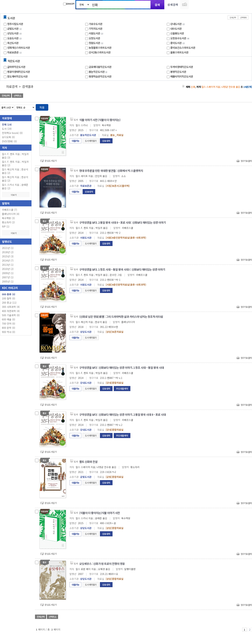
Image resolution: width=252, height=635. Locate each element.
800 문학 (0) (8, 327)
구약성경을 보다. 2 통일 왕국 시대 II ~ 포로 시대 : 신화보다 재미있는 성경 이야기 (122, 222)
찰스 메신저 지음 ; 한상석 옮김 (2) (15, 171)
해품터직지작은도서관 (181, 76)
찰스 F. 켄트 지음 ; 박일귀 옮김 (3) (15, 155)
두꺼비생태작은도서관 (181, 67)
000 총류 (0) (8, 294)
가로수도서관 (95, 24)
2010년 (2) (8, 269)
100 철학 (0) (8, 298)
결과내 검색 (68, 3)
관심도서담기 (51, 160)
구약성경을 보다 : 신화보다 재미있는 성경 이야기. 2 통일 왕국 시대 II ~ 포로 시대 (122, 414)
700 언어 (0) (8, 323)
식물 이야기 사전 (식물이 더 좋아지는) (99, 120)
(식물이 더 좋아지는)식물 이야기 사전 (99, 513)
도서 (7, 128)
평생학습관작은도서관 (100, 76)
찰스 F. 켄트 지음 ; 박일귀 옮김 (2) (15, 163)
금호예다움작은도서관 (100, 67)
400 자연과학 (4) (11, 311)
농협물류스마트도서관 (100, 47)
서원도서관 (94, 33)
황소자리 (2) (8, 222)
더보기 (16, 194)
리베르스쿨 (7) (9, 209)
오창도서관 (94, 38)
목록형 (247, 107)
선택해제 (243, 17)
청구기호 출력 (246, 161)
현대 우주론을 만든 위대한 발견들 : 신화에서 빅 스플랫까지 (111, 170)
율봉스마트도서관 (179, 52)
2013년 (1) (8, 264)
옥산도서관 (13, 43)
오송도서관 (13, 38)
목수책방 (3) (8, 218)
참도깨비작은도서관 (17, 76)
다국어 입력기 (184, 4)
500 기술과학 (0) (11, 315)
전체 (7, 124)
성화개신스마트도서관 (18, 47)
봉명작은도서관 (178, 72)
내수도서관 (176, 28)
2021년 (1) (8, 248)
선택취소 (17, 95)
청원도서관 (94, 43)
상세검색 (172, 4)
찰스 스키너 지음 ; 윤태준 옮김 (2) (15, 186)
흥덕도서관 (176, 43)
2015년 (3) (8, 256)
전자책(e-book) (12, 133)
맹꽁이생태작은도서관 (18, 72)
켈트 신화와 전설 (88, 462)
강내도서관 (176, 24)
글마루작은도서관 (16, 67)
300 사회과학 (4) (11, 307)
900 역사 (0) (8, 332)
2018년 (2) (8, 252)
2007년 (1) (8, 277)
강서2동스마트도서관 (100, 52)
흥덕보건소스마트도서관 (182, 47)
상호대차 (106, 140)
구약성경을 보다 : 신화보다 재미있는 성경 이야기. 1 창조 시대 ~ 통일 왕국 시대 (121, 367)
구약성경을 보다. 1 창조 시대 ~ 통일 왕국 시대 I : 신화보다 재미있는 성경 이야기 (122, 269)
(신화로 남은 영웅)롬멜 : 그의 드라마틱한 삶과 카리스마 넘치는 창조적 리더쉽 (121, 316)
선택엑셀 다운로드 (239, 96)
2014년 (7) (8, 260)
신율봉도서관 (177, 33)
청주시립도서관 (15, 24)
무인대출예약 (122, 388)
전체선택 (233, 17)
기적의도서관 (95, 28)
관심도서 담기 (189, 96)
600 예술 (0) (8, 319)
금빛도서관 (13, 28)
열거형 (242, 107)
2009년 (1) (8, 273)
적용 (42, 107)
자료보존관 (13, 52)
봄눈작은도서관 (98, 72)
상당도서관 (13, 33)
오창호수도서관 (178, 38)
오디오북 (8, 137)
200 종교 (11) (9, 302)
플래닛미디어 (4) (10, 214)
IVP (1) (5, 226)
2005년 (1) (8, 281)
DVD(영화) (9, 141)
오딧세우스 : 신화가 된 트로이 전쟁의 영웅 (102, 563)
